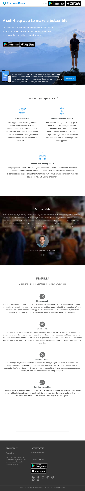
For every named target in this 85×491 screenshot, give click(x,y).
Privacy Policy (49, 487)
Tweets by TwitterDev (37, 453)
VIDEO (39, 3)
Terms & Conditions (59, 487)
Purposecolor (14, 4)
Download (70, 79)
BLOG (45, 3)
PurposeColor (10, 453)
